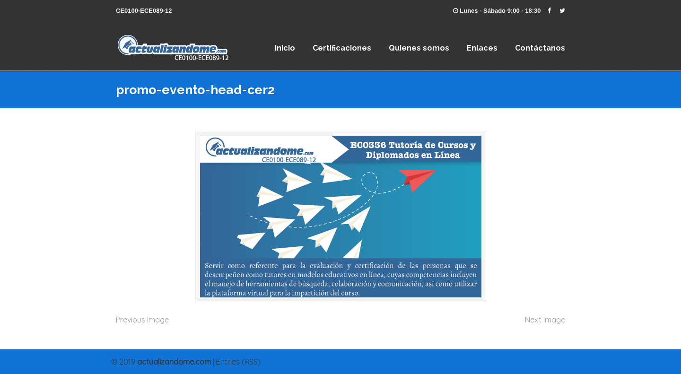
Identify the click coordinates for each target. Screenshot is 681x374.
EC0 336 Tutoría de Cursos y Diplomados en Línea (234, 45)
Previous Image (142, 319)
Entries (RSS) (238, 361)
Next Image (545, 319)
